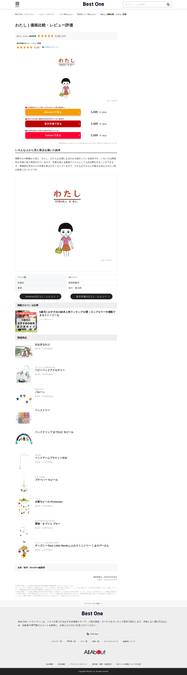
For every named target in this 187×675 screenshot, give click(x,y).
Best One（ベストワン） (25, 14)
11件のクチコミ (50, 47)
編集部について (129, 641)
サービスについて (111, 641)
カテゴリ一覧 (57, 641)
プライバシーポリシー (78, 664)
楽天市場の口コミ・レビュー (91, 296)
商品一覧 (95, 641)
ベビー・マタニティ (47, 14)
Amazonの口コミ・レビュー (40, 296)
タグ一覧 (84, 641)
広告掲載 (61, 664)
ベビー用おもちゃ (66, 14)
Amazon (114, 100)
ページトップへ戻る (92, 603)
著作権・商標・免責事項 (101, 664)
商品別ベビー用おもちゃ (86, 14)
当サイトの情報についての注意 (128, 664)
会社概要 (49, 664)
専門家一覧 (71, 641)
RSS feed (94, 634)
